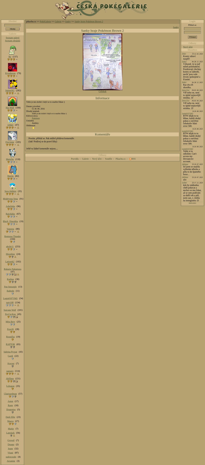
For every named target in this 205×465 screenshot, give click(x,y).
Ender (184, 62)
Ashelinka (10, 206)
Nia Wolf (10, 107)
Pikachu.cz (121, 159)
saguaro (9, 371)
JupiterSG (9, 90)
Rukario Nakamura (12, 269)
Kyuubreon (10, 73)
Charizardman (10, 394)
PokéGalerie (45, 21)
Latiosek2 (9, 261)
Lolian (184, 182)
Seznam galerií (13, 38)
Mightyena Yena (10, 199)
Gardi (10, 356)
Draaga (11, 444)
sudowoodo (11, 457)
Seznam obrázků (12, 41)
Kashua (10, 279)
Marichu (10, 159)
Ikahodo (10, 291)
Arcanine (11, 461)
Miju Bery (10, 321)
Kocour (11, 363)
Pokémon (36, 118)
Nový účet (187, 47)
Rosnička (10, 337)
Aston (10, 401)
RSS (134, 159)
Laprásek (10, 433)
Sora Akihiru (10, 191)
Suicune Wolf (10, 310)
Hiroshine (10, 254)
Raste (10, 405)
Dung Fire (185, 90)
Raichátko (10, 214)
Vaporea (10, 229)
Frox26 (10, 329)
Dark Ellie (10, 417)
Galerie (58, 21)
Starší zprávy (192, 203)
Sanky (68, 21)
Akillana (185, 164)
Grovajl (11, 440)
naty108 (10, 302)
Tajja (183, 54)
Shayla (10, 176)
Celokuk (102, 91)
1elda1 (10, 125)
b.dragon (10, 386)
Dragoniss (11, 409)
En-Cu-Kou (10, 314)
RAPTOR (10, 344)
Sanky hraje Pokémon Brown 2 (89, 21)
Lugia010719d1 (187, 113)
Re (10, 56)
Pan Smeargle (10, 287)
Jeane (10, 448)
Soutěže (108, 159)
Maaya (10, 421)
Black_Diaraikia (10, 221)
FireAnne (10, 142)
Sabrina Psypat (10, 352)
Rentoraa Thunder (12, 236)
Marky (11, 428)
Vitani (10, 452)
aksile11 (10, 246)
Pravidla (75, 159)
